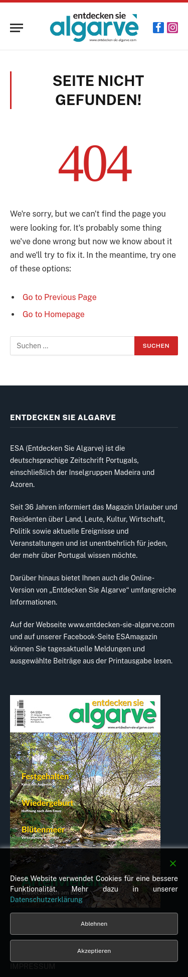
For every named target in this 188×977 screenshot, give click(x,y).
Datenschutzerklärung (46, 900)
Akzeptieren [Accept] (94, 950)
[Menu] (16, 28)
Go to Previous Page (60, 297)
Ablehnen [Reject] (94, 923)
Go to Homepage (54, 314)
